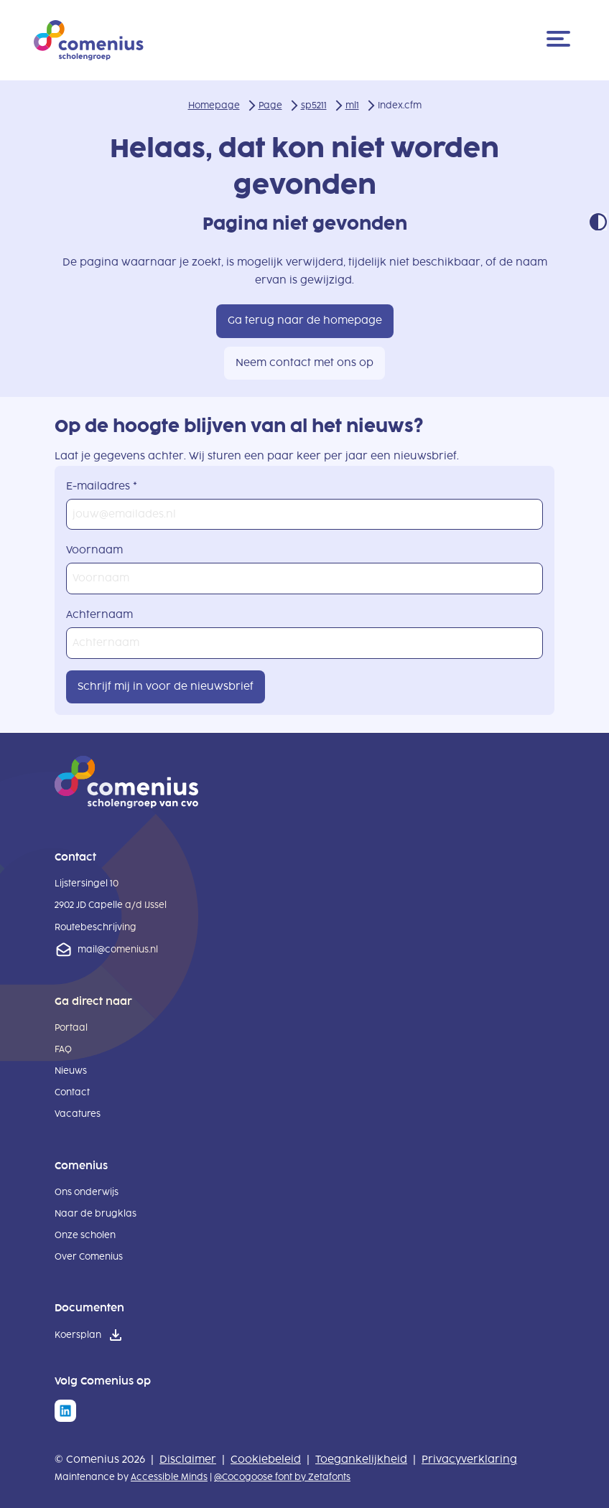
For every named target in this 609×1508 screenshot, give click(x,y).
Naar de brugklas (95, 1214)
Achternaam (99, 615)
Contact (72, 1092)
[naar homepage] (126, 805)
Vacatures (78, 1114)
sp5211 (314, 105)
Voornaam (94, 550)
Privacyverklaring (469, 1459)
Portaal (71, 1028)
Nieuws (71, 1071)
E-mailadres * (101, 486)
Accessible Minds (169, 1477)
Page (270, 105)
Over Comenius (89, 1257)
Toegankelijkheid (361, 1459)
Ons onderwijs (86, 1192)
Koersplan (78, 1335)
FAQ (63, 1049)
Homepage (214, 105)
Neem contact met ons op (304, 363)
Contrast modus (598, 222)
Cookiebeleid (266, 1459)
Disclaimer (187, 1459)
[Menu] (561, 40)
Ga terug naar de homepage (305, 320)
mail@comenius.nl (118, 950)
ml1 (352, 105)
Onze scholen (85, 1235)
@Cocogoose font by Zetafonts (282, 1477)
